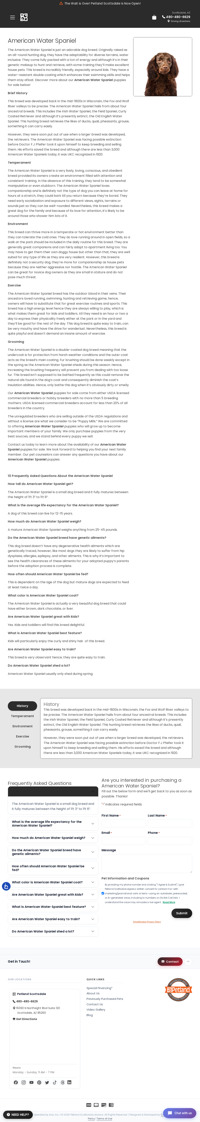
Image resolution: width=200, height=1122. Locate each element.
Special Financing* (99, 988)
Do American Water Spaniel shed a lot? (43, 931)
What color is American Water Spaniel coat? (47, 882)
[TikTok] (55, 1082)
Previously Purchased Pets (105, 999)
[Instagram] (24, 1082)
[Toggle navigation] (12, 17)
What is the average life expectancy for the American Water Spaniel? (47, 824)
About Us (93, 993)
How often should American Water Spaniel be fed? (48, 868)
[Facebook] (16, 1082)
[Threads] (63, 1082)
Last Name (157, 815)
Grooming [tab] (22, 746)
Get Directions (25, 1019)
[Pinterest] (39, 1082)
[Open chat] (179, 1113)
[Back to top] (188, 962)
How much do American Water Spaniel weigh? (48, 838)
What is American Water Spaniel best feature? (49, 906)
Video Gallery (96, 1010)
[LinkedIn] (69, 1082)
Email (107, 832)
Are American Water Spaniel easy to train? (46, 919)
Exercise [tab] (22, 736)
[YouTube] (31, 1082)
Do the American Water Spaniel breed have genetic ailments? (46, 852)
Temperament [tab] (22, 716)
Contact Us (95, 1004)
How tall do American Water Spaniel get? (44, 791)
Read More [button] (169, 902)
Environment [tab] (22, 726)
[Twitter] (47, 1082)
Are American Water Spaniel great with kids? (47, 894)
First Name (111, 815)
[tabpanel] (116, 728)
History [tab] (22, 706)
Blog (90, 1015)
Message (109, 850)
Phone (154, 832)
